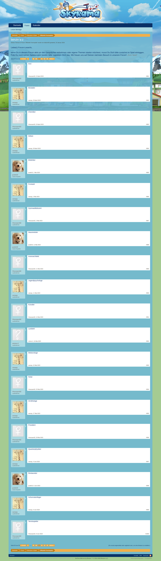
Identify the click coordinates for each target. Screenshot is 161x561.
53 (47, 59)
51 (41, 59)
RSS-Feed (150, 555)
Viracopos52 (16, 78)
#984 (147, 148)
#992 (147, 341)
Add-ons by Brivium (91, 558)
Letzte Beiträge (16, 29)
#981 (147, 76)
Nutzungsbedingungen (137, 558)
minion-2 (15, 343)
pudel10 (15, 175)
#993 (147, 365)
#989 (147, 269)
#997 (147, 461)
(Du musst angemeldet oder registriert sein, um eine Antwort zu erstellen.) (129, 545)
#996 (147, 437)
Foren (27, 26)
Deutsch (12, 555)
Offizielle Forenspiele (31, 42)
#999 (147, 509)
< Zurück (23, 59)
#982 (147, 100)
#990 (147, 293)
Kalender (36, 25)
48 (33, 59)
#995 (147, 413)
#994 (147, 389)
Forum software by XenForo (25, 558)
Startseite (17, 25)
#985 (147, 172)
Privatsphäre (148, 558)
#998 (147, 485)
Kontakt (136, 555)
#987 (147, 220)
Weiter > (52, 59)
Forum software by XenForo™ (58, 558)
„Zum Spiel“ (132, 55)
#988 (147, 244)
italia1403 (47, 42)
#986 (147, 196)
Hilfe (140, 555)
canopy (15, 102)
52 (44, 59)
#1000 (147, 533)
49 (36, 59)
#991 (147, 317)
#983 (147, 124)
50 (39, 59)
